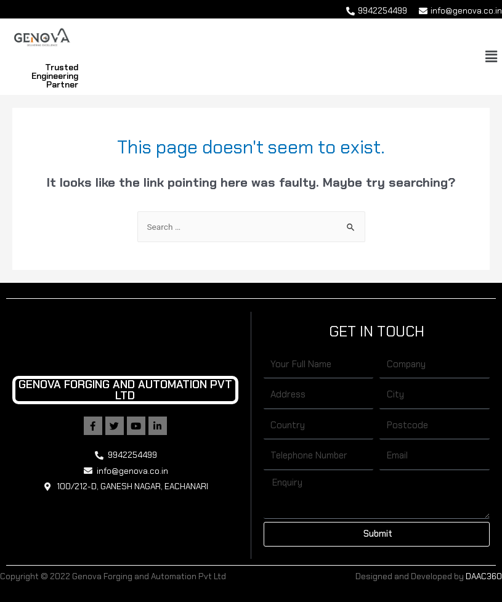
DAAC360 (484, 576)
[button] (491, 56)
